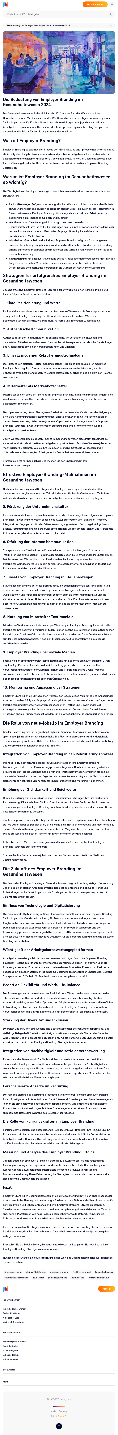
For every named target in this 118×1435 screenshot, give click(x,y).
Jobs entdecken (11, 1354)
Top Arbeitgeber (10, 1346)
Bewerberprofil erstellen (14, 1341)
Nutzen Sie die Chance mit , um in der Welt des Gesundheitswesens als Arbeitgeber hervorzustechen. (58, 1260)
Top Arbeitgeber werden (14, 1308)
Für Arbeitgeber (95, 4)
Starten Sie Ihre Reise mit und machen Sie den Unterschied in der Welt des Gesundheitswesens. (53, 857)
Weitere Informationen (14, 1322)
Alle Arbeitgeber (10, 1350)
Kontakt (107, 1288)
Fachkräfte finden (11, 1313)
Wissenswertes (10, 1359)
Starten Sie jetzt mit (22, 461)
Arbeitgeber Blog (11, 1317)
